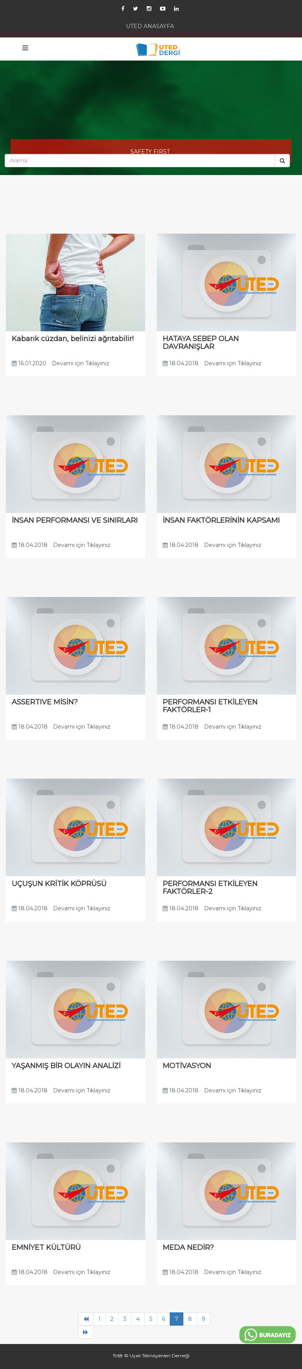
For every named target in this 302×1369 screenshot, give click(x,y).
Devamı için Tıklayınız (80, 363)
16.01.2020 (29, 363)
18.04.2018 (181, 363)
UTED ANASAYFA (150, 26)
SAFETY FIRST (150, 151)
